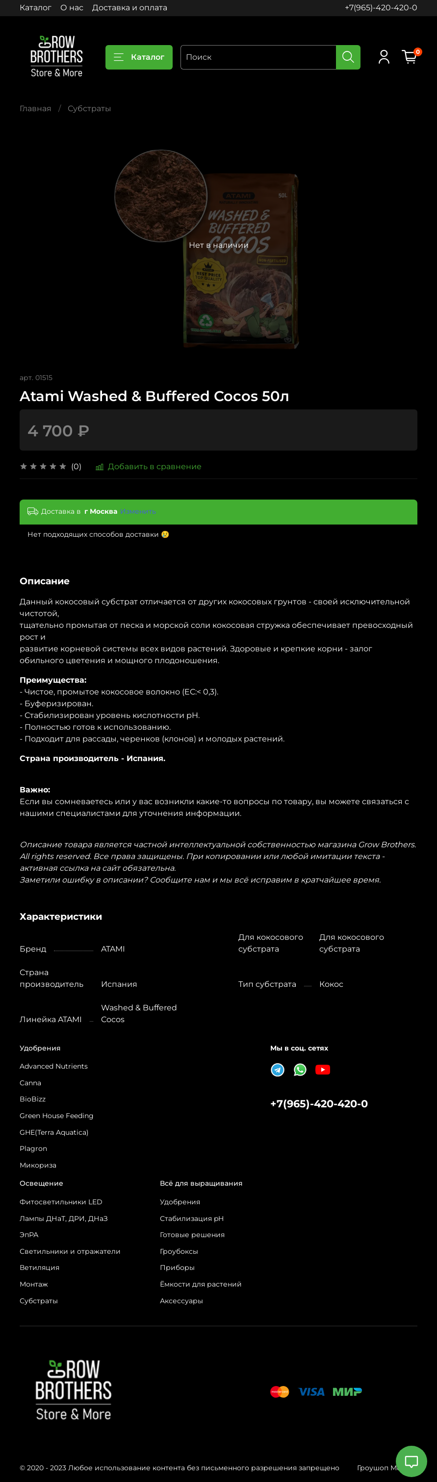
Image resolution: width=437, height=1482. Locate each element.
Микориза (38, 1165)
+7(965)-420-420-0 (381, 7)
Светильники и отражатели (70, 1251)
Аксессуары (181, 1300)
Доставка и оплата (129, 7)
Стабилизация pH (192, 1218)
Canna (30, 1082)
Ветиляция (39, 1267)
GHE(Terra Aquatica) (54, 1132)
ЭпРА (29, 1234)
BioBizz (33, 1099)
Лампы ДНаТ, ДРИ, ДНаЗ (64, 1218)
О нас (71, 7)
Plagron (33, 1148)
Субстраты (89, 108)
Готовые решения (192, 1234)
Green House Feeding (57, 1115)
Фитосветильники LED (61, 1201)
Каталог (35, 7)
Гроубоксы (179, 1251)
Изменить (138, 511)
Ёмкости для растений (201, 1284)
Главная (35, 108)
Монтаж (34, 1284)
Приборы (177, 1267)
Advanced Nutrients (54, 1066)
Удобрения (180, 1201)
